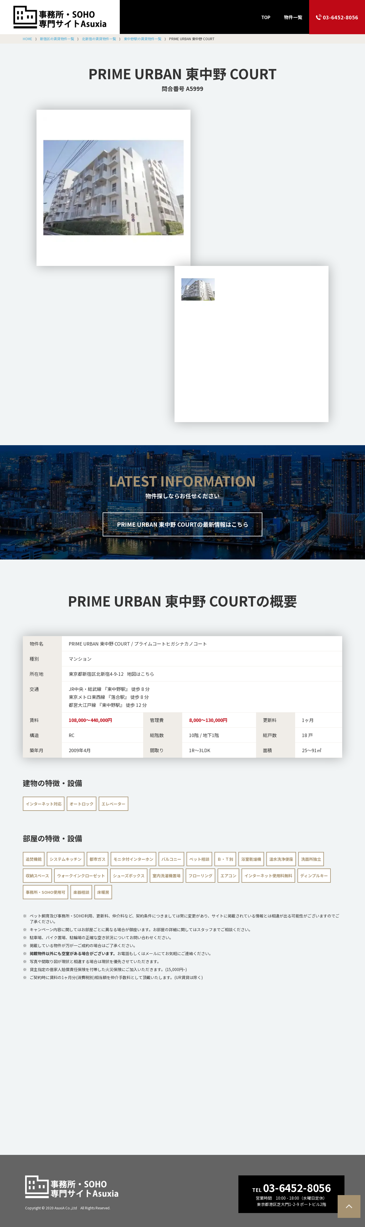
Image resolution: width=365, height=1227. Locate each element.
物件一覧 (293, 17)
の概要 (182, 601)
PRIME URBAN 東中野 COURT (182, 73)
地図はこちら (140, 673)
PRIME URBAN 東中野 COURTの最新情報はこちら (182, 524)
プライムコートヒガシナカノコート (170, 643)
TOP (265, 17)
